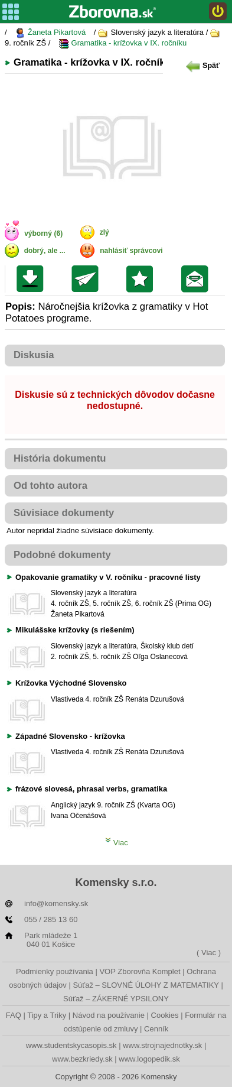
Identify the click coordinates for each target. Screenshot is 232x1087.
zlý (104, 232)
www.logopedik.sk (149, 1058)
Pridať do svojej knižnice (142, 279)
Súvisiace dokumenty (64, 512)
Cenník (156, 1028)
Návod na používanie (109, 1015)
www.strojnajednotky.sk (162, 1045)
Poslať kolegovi (87, 279)
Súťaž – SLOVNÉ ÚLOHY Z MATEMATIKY (145, 985)
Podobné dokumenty (62, 554)
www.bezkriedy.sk (82, 1058)
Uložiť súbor (33, 279)
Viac (116, 842)
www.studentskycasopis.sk (71, 1045)
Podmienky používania (54, 971)
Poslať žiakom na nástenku (197, 279)
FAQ (13, 1015)
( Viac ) (209, 952)
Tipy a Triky (46, 1015)
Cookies (165, 1015)
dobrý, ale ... (45, 250)
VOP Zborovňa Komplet (139, 971)
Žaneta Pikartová (50, 33)
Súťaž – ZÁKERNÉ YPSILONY (116, 998)
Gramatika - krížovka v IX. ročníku (122, 43)
